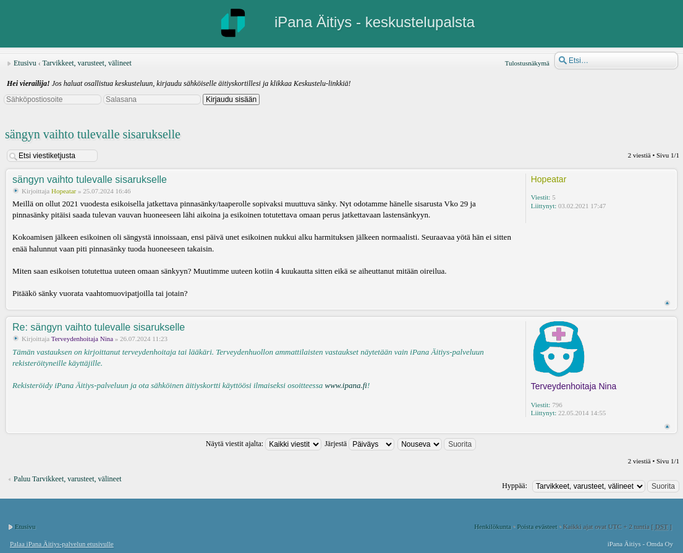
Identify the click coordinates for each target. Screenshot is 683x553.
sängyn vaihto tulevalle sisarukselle (92, 134)
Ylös (667, 303)
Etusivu (25, 63)
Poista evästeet (537, 526)
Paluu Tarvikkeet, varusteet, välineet (68, 479)
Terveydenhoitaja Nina (82, 338)
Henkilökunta (492, 526)
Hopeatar (63, 191)
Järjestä (359, 443)
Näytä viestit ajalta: (263, 443)
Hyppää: (514, 485)
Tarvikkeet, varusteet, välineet (86, 63)
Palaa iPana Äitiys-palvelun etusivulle (62, 543)
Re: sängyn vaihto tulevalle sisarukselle (98, 327)
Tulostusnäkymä (527, 63)
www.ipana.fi (346, 385)
